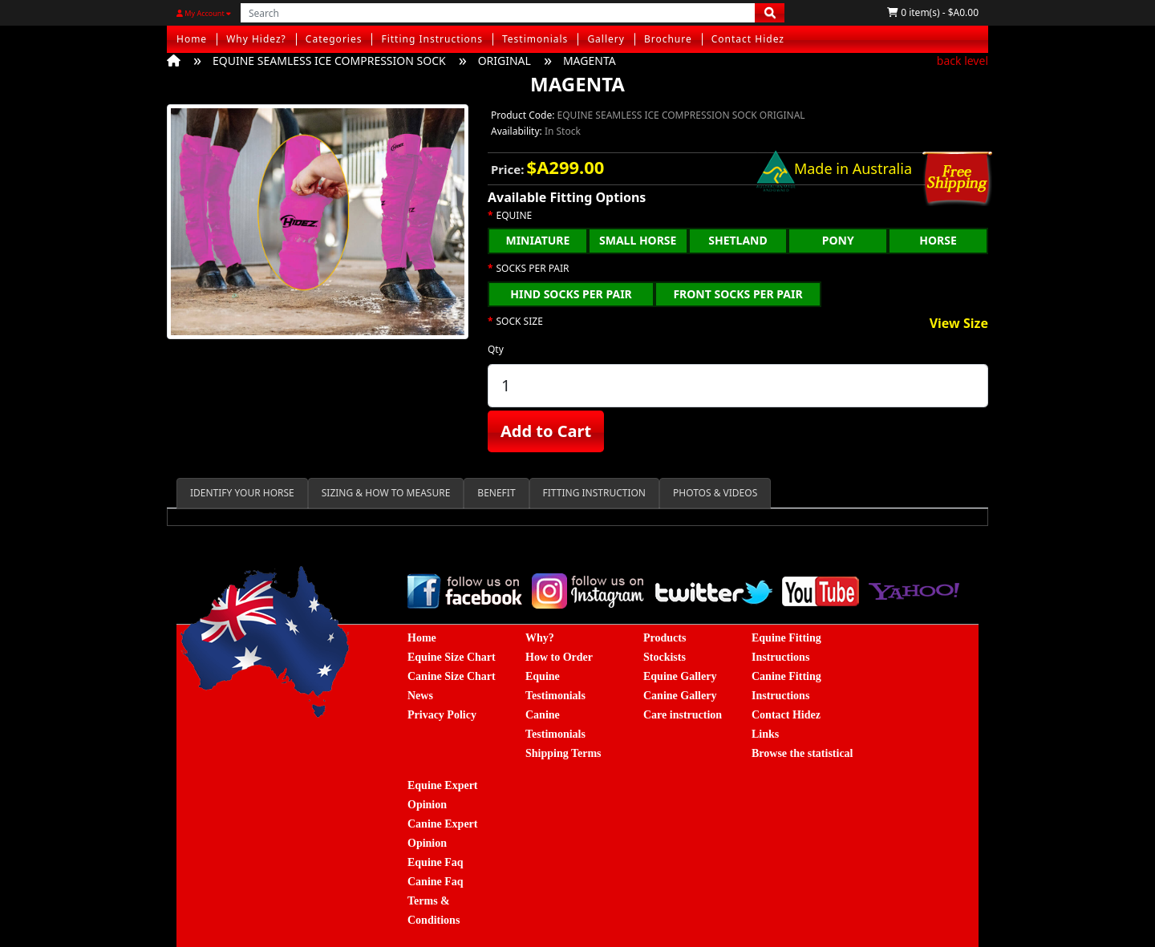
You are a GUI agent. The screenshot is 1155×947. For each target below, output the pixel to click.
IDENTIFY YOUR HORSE (242, 493)
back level (962, 60)
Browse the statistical (802, 753)
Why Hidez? (256, 39)
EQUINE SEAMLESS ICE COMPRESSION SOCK (329, 60)
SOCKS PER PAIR (532, 268)
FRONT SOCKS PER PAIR (737, 294)
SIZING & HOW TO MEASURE (386, 493)
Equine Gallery (679, 676)
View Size (959, 324)
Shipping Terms (563, 753)
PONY (838, 240)
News (420, 696)
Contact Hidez (747, 39)
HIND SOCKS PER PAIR (571, 294)
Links (765, 734)
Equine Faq (435, 862)
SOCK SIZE (519, 321)
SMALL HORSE (637, 240)
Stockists (664, 657)
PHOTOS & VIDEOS (715, 493)
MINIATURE (537, 240)
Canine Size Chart (451, 676)
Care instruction (682, 715)
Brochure (668, 39)
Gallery (606, 39)
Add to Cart (545, 431)
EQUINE (514, 215)
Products (664, 638)
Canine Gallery (679, 696)
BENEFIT (496, 493)
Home (191, 39)
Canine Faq (435, 882)
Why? (539, 638)
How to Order (559, 657)
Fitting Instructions (432, 39)
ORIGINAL (504, 60)
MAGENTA (589, 60)
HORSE (938, 240)
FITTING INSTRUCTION (594, 493)
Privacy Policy (441, 715)
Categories (334, 39)
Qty (496, 349)
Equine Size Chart (451, 657)
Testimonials (535, 39)
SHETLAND (738, 240)
